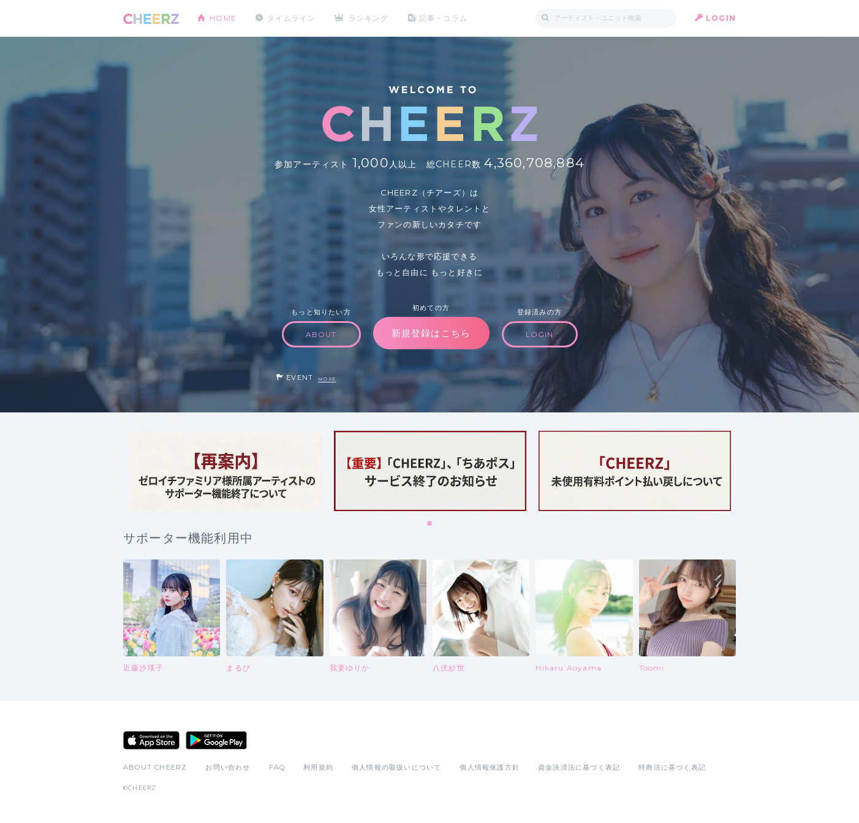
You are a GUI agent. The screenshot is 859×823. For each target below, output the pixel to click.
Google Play (216, 740)
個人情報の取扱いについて (396, 767)
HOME (223, 18)
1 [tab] (430, 524)
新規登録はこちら (431, 333)
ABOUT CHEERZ (155, 767)
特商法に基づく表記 (672, 767)
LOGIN (721, 18)
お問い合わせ (227, 767)
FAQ (277, 767)
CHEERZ (151, 18)
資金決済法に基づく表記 (579, 767)
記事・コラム (443, 18)
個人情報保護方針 (490, 767)
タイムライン (291, 18)
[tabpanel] (225, 471)
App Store (151, 740)
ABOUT (321, 334)
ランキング (369, 18)
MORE (327, 379)
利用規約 (318, 767)
